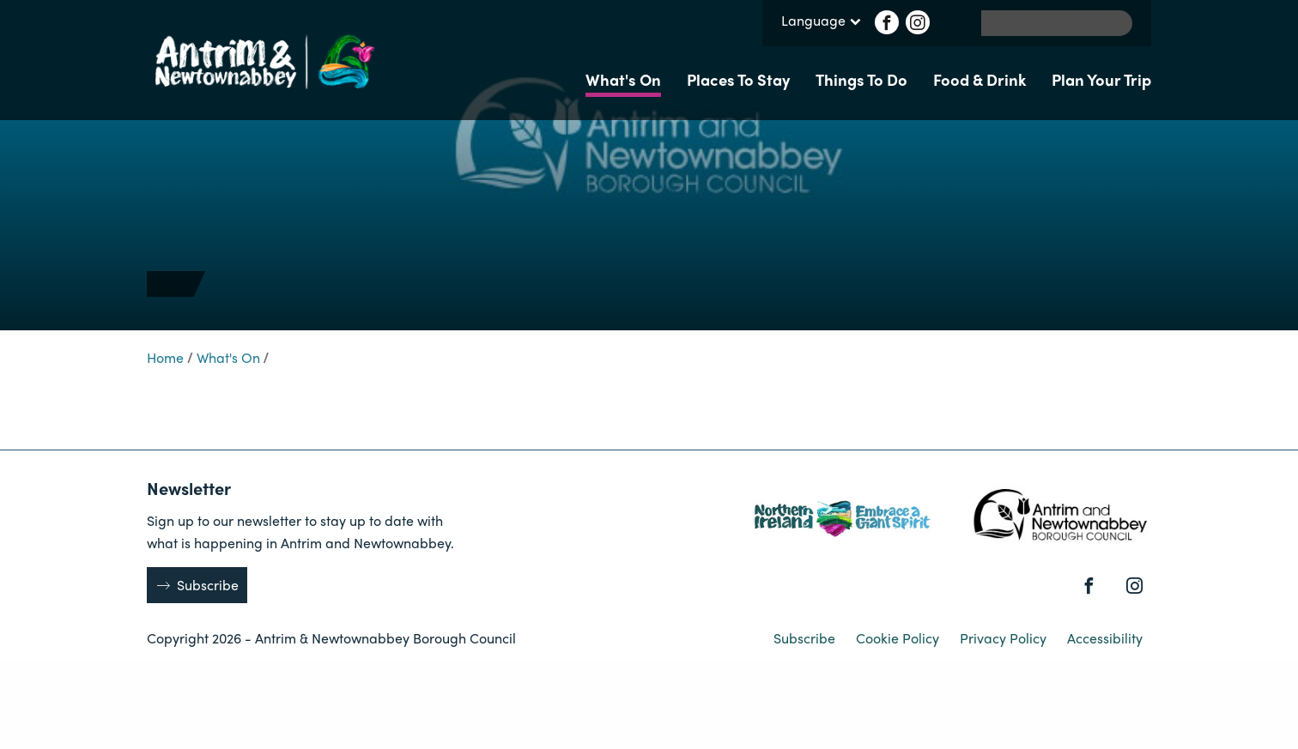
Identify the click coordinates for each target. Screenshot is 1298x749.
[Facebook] (887, 22)
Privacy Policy (1005, 638)
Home (165, 357)
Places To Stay (738, 79)
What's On (623, 79)
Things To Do (861, 79)
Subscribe (208, 585)
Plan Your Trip (1101, 79)
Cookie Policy (899, 638)
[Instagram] (918, 22)
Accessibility (1105, 638)
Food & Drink (979, 79)
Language (821, 22)
